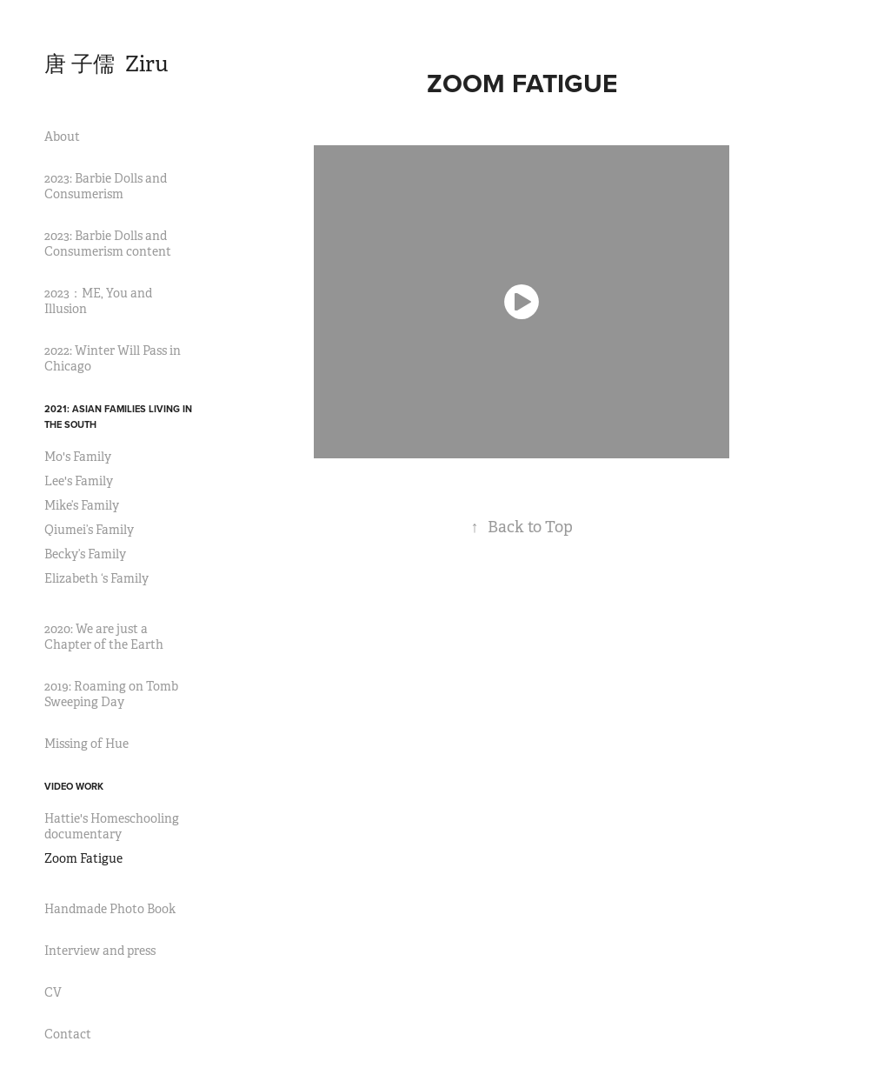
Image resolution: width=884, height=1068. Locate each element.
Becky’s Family (85, 554)
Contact (67, 1034)
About (62, 136)
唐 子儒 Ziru (106, 63)
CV (53, 992)
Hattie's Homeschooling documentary (111, 826)
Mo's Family (77, 456)
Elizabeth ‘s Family (96, 578)
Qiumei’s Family (89, 529)
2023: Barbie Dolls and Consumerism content (107, 243)
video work (73, 786)
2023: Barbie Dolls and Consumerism (105, 186)
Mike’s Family (81, 505)
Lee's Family (78, 481)
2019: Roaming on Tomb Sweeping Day (111, 694)
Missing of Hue (86, 743)
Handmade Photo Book (110, 909)
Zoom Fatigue (83, 858)
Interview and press (100, 950)
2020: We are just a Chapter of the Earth (103, 636)
